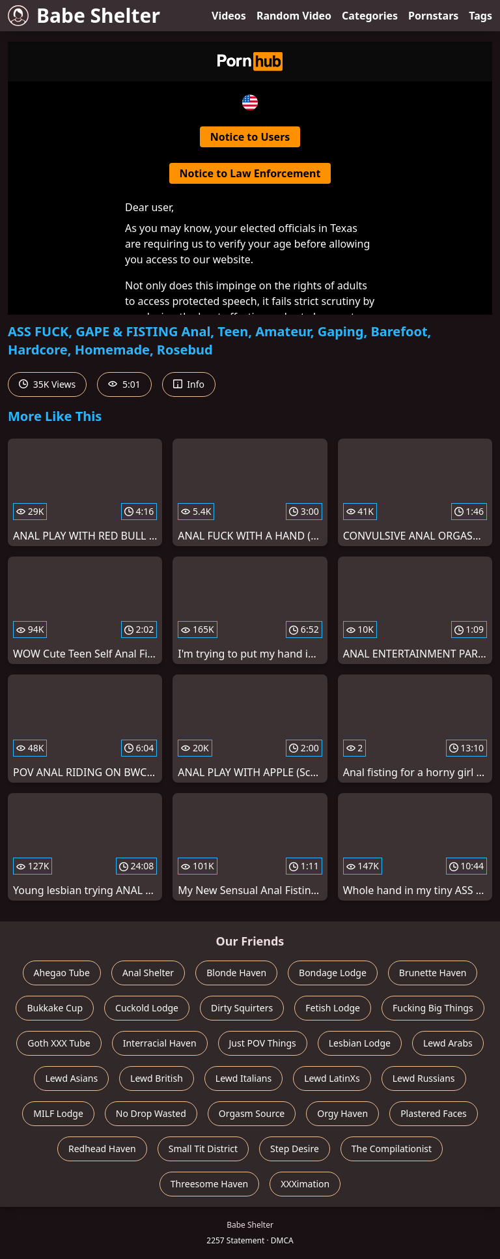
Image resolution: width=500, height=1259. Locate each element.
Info (188, 384)
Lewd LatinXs (332, 1078)
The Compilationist (392, 1148)
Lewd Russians (424, 1078)
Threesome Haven (209, 1184)
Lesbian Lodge (360, 1043)
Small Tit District (203, 1148)
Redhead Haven (102, 1148)
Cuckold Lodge (146, 1008)
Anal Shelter (148, 972)
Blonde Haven (236, 972)
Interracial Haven (160, 1043)
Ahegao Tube (62, 972)
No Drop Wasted (151, 1113)
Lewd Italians (243, 1078)
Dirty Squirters (242, 1008)
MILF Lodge (58, 1113)
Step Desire (294, 1148)
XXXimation (305, 1184)
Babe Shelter (84, 15)
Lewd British (156, 1078)
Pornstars (433, 15)
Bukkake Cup (55, 1008)
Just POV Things (262, 1043)
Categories (370, 15)
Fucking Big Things (433, 1008)
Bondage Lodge (333, 972)
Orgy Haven (342, 1113)
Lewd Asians (71, 1078)
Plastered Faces (433, 1113)
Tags (480, 15)
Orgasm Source (252, 1113)
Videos (229, 15)
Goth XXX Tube (58, 1043)
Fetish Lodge (332, 1008)
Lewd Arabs (448, 1043)
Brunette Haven (433, 972)
